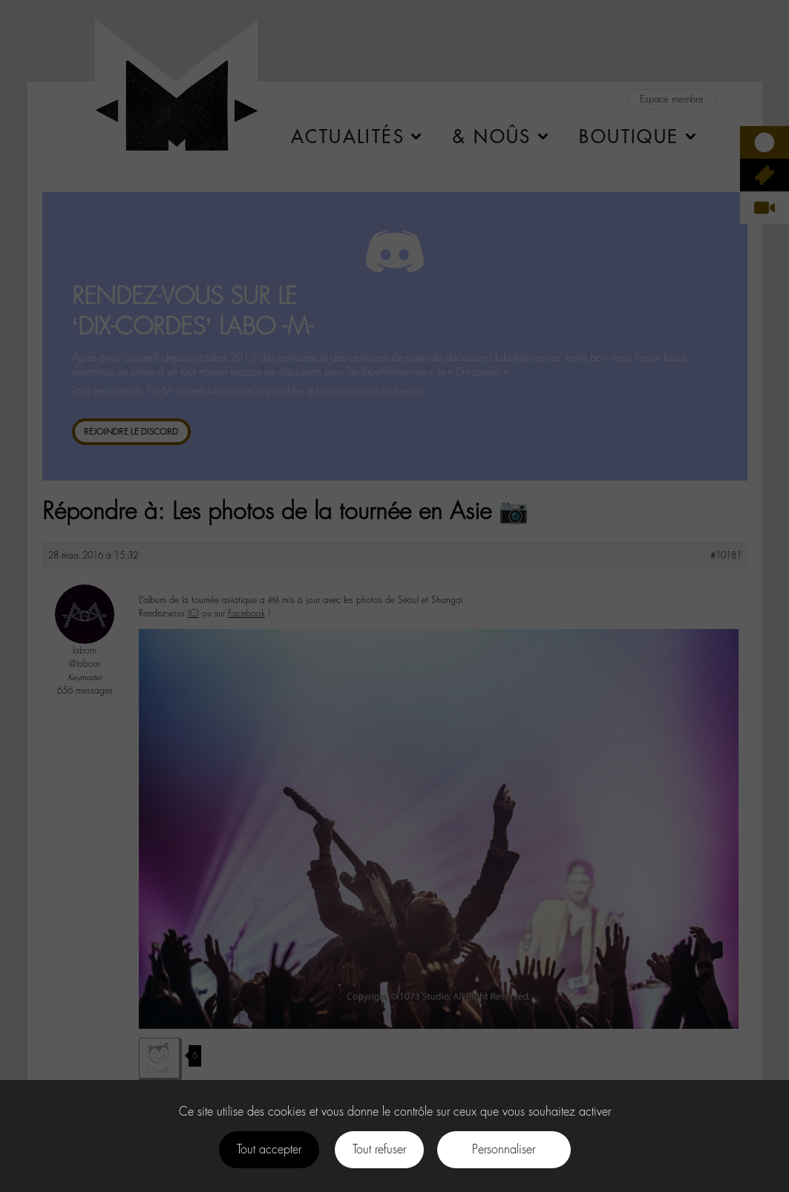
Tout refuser (379, 1149)
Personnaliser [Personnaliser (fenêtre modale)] (503, 1149)
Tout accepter (269, 1149)
